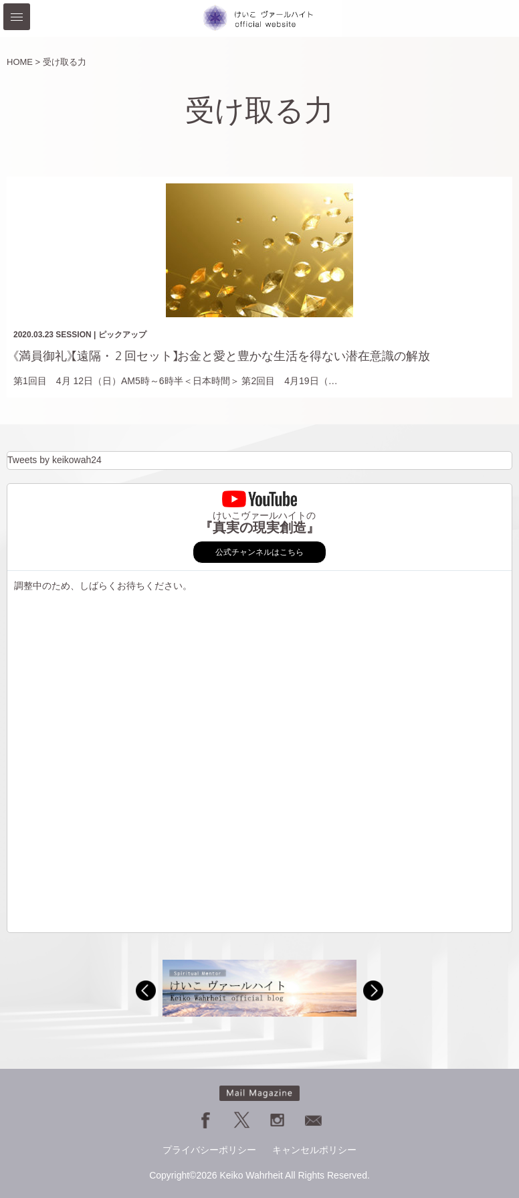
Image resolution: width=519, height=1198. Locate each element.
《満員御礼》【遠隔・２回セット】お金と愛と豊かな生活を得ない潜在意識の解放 (221, 356)
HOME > (23, 62)
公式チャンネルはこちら (259, 552)
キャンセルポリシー (314, 1149)
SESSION (73, 334)
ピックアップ (122, 334)
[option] (259, 988)
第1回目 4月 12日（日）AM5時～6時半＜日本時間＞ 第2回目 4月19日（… (175, 380)
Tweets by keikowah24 (54, 459)
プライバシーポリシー (209, 1149)
